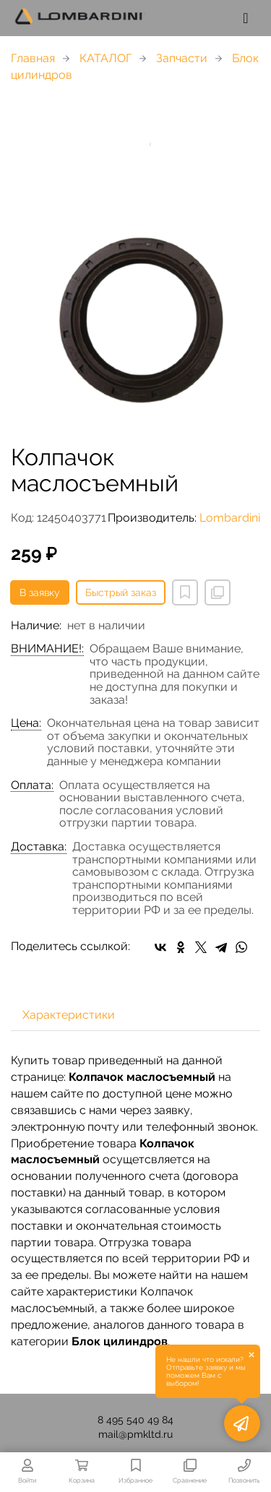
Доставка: (38, 846)
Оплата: (32, 785)
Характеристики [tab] (68, 1015)
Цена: (26, 723)
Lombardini (229, 518)
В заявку (40, 592)
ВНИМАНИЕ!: (47, 648)
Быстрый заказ (120, 592)
